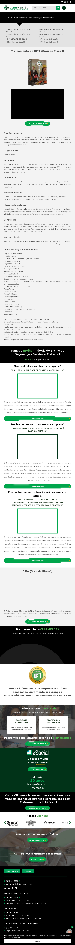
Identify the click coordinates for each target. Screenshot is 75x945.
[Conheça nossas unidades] (37, 903)
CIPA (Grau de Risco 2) (48, 39)
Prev (5, 822)
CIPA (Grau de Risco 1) (17, 39)
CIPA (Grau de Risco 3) (16, 42)
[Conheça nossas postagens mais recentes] (37, 859)
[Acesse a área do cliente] (12, 871)
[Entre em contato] (37, 840)
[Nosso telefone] (64, 8)
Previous (4, 725)
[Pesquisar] (58, 8)
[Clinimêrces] (16, 7)
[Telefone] (35, 881)
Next (71, 725)
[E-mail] (35, 884)
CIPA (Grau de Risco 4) (48, 42)
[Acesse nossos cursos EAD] (28, 871)
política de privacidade (14, 937)
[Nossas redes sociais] (62, 2)
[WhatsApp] (37, 897)
